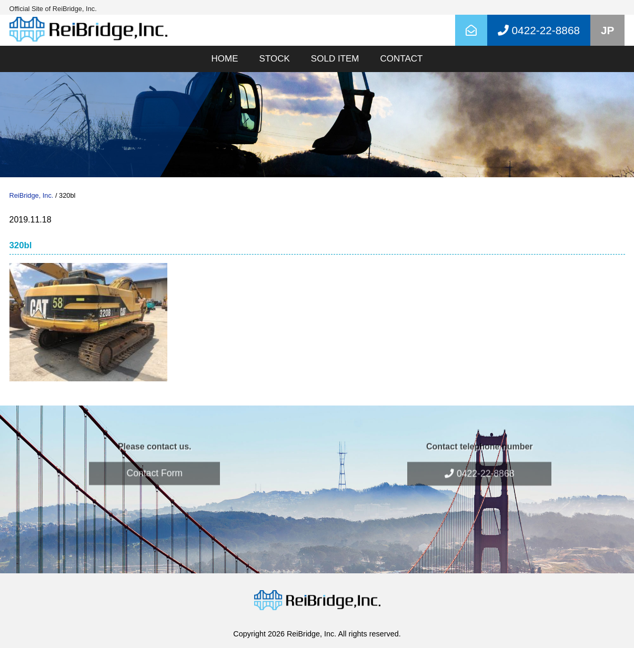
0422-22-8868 (479, 461)
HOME (225, 59)
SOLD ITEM (335, 59)
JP (607, 30)
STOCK (274, 59)
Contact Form (154, 460)
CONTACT (401, 59)
